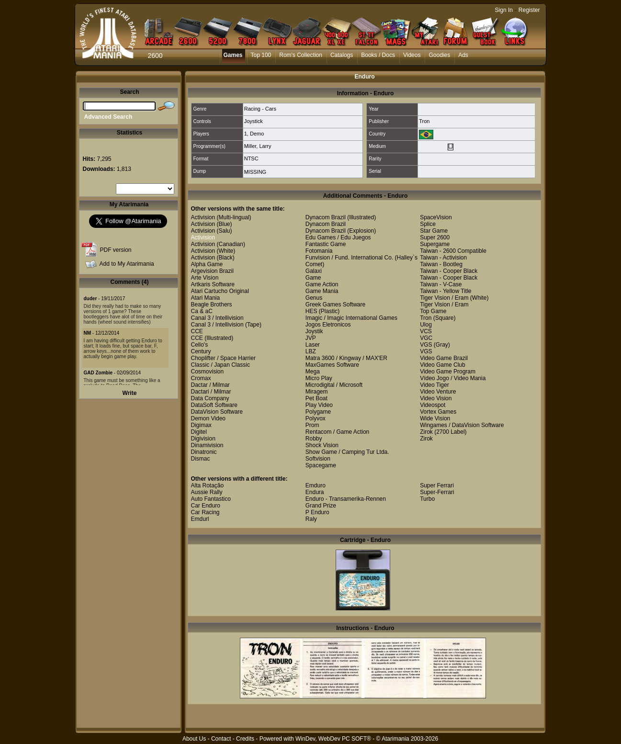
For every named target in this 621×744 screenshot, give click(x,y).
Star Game (434, 230)
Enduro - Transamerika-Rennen (345, 499)
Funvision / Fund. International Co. (349, 257)
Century (201, 351)
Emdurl (200, 519)
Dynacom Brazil (325, 217)
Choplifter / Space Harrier (223, 358)
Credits (245, 738)
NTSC (251, 158)
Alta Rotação (207, 485)
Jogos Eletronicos (328, 324)
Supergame (435, 244)
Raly (311, 519)
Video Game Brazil (444, 358)
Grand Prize (320, 505)
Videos (411, 55)
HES (311, 311)
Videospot (432, 405)
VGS (426, 344)
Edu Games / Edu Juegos (338, 237)
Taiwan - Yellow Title (445, 291)
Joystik (314, 331)
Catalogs (341, 55)
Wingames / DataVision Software (462, 425)
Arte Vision (205, 277)
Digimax (201, 425)
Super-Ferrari (437, 492)
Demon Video (208, 418)
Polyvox (315, 418)
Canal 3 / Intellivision (217, 318)
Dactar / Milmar (210, 385)
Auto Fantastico (211, 499)
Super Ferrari (437, 485)
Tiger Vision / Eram (444, 297)
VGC (426, 338)
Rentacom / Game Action (337, 431)
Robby (313, 438)
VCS (426, 331)
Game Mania (322, 291)
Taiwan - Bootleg (441, 264)
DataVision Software (217, 411)
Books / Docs (378, 55)
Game (313, 277)
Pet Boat (316, 398)
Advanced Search (108, 116)
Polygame (318, 411)
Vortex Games (438, 411)
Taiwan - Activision (443, 257)
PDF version (116, 250)
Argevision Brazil (212, 271)
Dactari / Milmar (211, 391)
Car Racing (205, 512)
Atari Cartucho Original (220, 291)
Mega (312, 371)
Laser (312, 344)
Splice (428, 224)
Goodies (439, 55)
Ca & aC (202, 311)
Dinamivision (207, 445)
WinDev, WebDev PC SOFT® (333, 738)
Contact (221, 738)
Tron (424, 121)
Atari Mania (205, 297)
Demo (257, 133)
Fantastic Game (325, 244)
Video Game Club (442, 364)
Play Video (319, 405)
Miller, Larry (257, 146)
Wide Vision (435, 418)
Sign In (504, 10)
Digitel (199, 431)
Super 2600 (435, 237)
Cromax (201, 378)
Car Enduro (205, 505)
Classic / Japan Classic (220, 364)
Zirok (426, 431)
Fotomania (319, 251)
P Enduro (317, 512)
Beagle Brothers (211, 304)
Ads (463, 55)
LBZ (310, 351)
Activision (203, 217)
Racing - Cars (260, 109)
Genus (313, 297)
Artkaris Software (213, 284)
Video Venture (438, 391)
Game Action (322, 284)
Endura (314, 492)
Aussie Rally (207, 492)
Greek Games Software (335, 304)
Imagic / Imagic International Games (351, 318)
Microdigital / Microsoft (333, 385)
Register (529, 10)
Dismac (200, 458)
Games (233, 55)
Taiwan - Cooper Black (448, 271)
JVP (310, 338)
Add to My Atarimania (127, 263)
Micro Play (318, 378)
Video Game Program (447, 371)
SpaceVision (436, 217)
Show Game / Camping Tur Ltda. (347, 452)
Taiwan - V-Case (441, 284)
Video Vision (436, 398)
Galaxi (313, 271)
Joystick (253, 121)
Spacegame (320, 465)
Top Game (433, 311)
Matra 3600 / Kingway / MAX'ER (346, 358)
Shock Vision (322, 445)
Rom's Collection (300, 55)
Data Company (210, 398)
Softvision (317, 458)
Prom (312, 425)
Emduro (315, 485)
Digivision (203, 438)
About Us (194, 738)
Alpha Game (207, 264)
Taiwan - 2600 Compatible (453, 251)
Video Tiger (434, 385)
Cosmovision (207, 371)
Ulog (426, 324)
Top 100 (261, 55)
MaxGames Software (332, 364)
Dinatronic (204, 452)
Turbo (427, 499)
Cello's (199, 344)
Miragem (316, 391)
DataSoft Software (214, 405)
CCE (197, 331)
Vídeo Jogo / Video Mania (453, 378)
